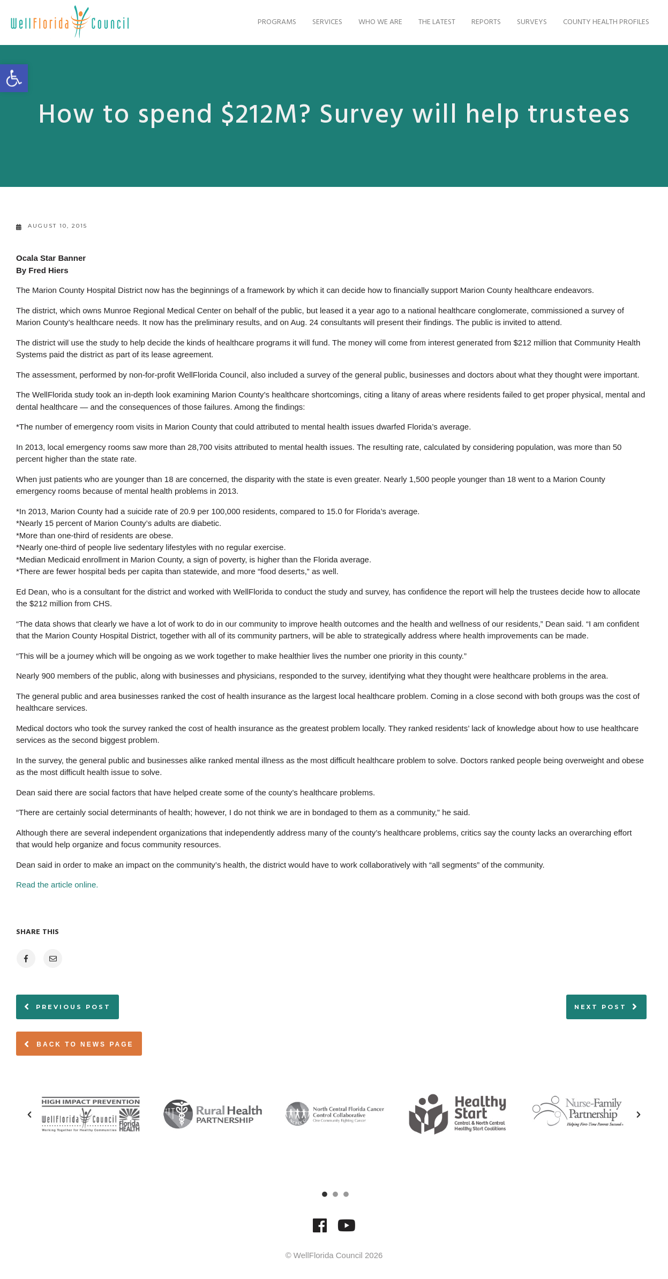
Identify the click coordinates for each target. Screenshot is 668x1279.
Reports (481, 22)
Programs (271, 22)
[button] (29, 1114)
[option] (90, 1114)
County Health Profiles (601, 22)
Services (322, 22)
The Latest (431, 22)
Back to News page (79, 1044)
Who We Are (375, 22)
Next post (600, 1007)
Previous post (73, 1007)
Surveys (527, 22)
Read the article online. (57, 884)
